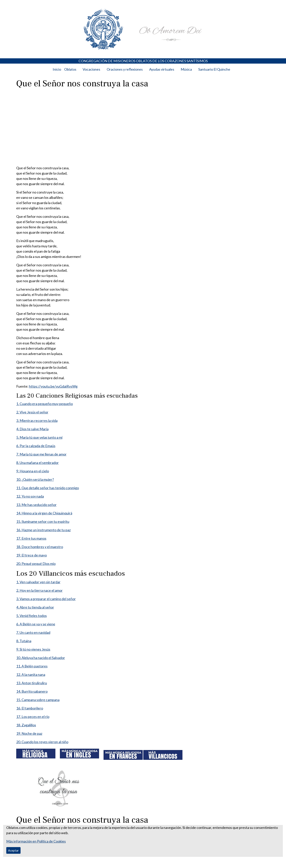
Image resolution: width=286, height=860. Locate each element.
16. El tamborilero (29, 708)
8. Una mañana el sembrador (37, 462)
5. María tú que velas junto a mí (39, 437)
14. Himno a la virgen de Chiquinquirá (44, 513)
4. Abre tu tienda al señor (35, 607)
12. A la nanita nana (30, 674)
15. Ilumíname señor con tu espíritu (42, 521)
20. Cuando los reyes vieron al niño (42, 742)
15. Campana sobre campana (38, 700)
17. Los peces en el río (32, 716)
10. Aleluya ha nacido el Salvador (40, 658)
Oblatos (70, 69)
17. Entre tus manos (31, 538)
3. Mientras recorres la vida (37, 420)
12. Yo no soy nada (30, 496)
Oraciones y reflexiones (125, 69)
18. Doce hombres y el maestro (39, 547)
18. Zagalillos (26, 725)
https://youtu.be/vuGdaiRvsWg (53, 386)
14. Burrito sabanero (32, 691)
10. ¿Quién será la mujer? (35, 479)
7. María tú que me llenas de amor (41, 454)
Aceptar (13, 850)
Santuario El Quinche (214, 69)
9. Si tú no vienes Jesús (33, 649)
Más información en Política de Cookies (36, 841)
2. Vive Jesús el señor (32, 412)
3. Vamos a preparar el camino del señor (46, 599)
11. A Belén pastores (32, 666)
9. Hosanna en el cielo (32, 471)
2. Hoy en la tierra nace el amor (39, 590)
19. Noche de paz (29, 733)
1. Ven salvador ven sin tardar (38, 582)
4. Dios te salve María (32, 429)
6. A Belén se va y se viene (35, 624)
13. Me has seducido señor (36, 504)
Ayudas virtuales (161, 69)
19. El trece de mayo (31, 555)
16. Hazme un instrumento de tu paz (43, 530)
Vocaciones (91, 69)
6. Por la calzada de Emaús (35, 446)
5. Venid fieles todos (31, 615)
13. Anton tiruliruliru (31, 683)
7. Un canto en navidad (33, 632)
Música (186, 69)
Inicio (57, 69)
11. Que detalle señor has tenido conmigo (47, 488)
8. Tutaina (23, 641)
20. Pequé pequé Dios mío (36, 563)
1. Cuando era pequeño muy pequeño (44, 404)
